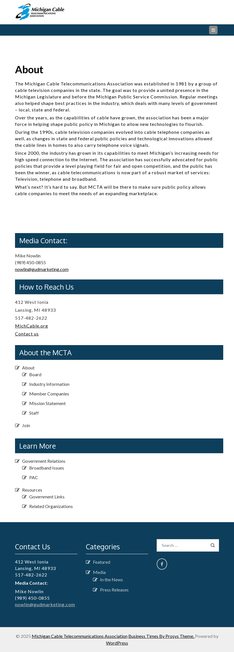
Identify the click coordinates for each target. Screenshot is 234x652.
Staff (34, 413)
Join (26, 425)
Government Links (47, 496)
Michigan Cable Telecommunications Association (79, 636)
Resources (32, 489)
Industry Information (49, 384)
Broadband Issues (46, 467)
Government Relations (43, 461)
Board (35, 374)
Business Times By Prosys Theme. (161, 636)
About (28, 367)
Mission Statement (47, 403)
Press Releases (114, 589)
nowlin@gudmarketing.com (42, 269)
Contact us (27, 333)
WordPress (117, 642)
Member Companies (49, 393)
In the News (111, 579)
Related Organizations (51, 506)
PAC (33, 477)
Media (99, 572)
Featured (101, 562)
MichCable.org (31, 325)
